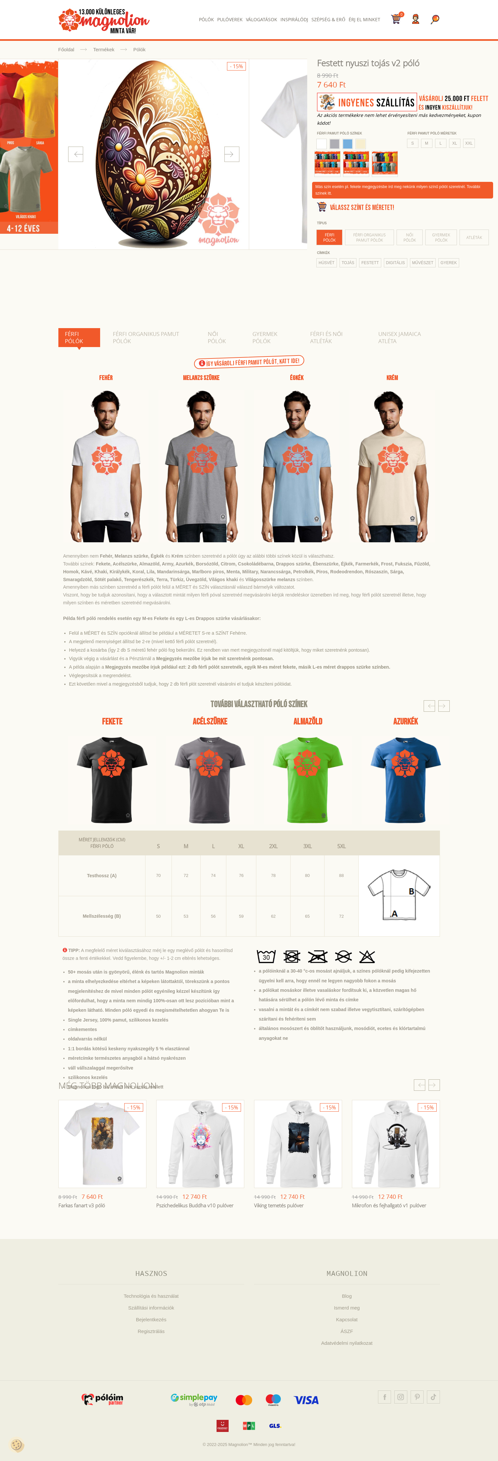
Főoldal (66, 49)
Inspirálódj (294, 19)
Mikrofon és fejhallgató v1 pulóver (389, 1205)
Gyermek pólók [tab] (441, 237)
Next (231, 154)
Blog (347, 1296)
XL (454, 143)
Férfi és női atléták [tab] (326, 337)
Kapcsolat (347, 1319)
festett (370, 263)
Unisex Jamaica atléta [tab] (399, 337)
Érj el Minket (364, 19)
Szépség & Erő (328, 19)
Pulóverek (230, 19)
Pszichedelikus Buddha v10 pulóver (195, 1205)
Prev (75, 154)
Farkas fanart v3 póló (81, 1205)
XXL (469, 143)
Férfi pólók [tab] (329, 237)
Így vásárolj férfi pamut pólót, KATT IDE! (249, 362)
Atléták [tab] (474, 237)
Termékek (103, 49)
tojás (348, 263)
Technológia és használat (151, 1296)
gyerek (449, 263)
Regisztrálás (151, 1331)
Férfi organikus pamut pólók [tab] (369, 237)
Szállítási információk (151, 1307)
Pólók (206, 19)
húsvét (327, 263)
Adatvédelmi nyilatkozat (347, 1343)
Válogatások (261, 19)
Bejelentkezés (151, 1319)
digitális (395, 263)
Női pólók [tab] (409, 237)
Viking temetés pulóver (279, 1205)
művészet (422, 263)
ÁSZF (346, 1331)
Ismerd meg (347, 1307)
